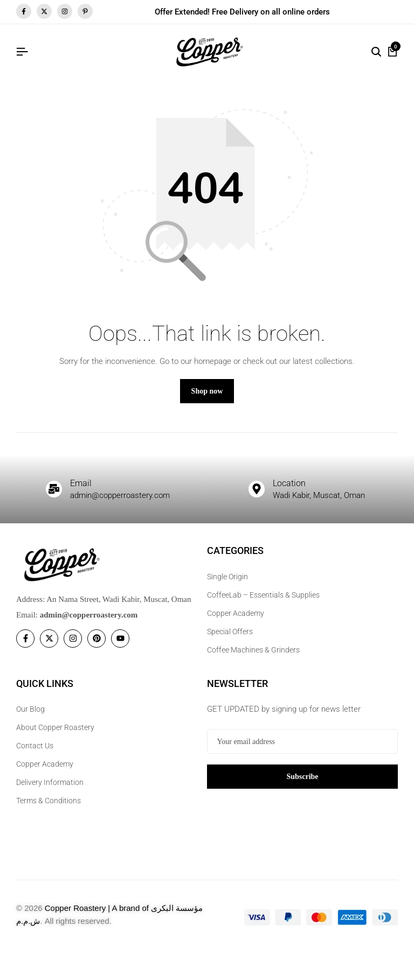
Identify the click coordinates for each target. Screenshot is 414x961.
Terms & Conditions (48, 809)
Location (293, 491)
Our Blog (30, 717)
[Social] (25, 647)
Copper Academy (235, 622)
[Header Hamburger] (22, 52)
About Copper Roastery (55, 736)
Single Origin (227, 585)
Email (83, 491)
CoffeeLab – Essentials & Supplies (263, 603)
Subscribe (302, 784)
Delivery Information (50, 791)
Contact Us (34, 754)
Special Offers (230, 640)
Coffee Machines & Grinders (253, 658)
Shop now (207, 400)
